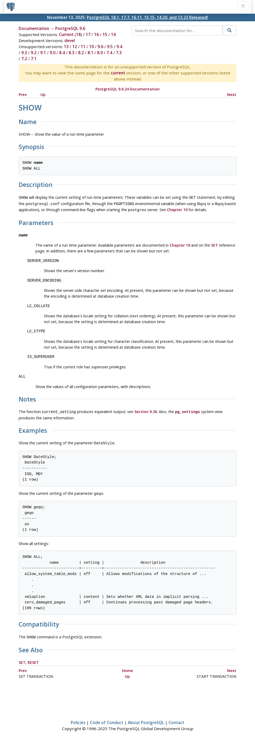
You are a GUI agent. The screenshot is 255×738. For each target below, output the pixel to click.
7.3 (119, 52)
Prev (23, 94)
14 (113, 34)
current (118, 72)
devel (69, 40)
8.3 (71, 52)
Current (66, 34)
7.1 (34, 58)
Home (127, 666)
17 (88, 34)
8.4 (62, 52)
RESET (33, 658)
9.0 (52, 52)
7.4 (109, 52)
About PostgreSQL (146, 718)
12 (74, 46)
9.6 (100, 46)
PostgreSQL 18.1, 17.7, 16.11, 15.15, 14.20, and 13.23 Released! (147, 17)
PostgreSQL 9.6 (70, 28)
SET (214, 243)
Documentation (34, 28)
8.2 (81, 52)
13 (66, 46)
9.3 (24, 52)
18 (78, 34)
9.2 (34, 52)
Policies (78, 718)
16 (96, 34)
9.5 (110, 46)
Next (231, 94)
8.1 (90, 52)
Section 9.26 (145, 410)
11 (83, 46)
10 (91, 46)
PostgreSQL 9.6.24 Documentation (127, 88)
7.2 (24, 58)
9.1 (43, 52)
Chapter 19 (177, 208)
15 (105, 34)
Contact (176, 718)
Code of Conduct (106, 718)
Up (42, 94)
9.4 (119, 46)
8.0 (100, 52)
